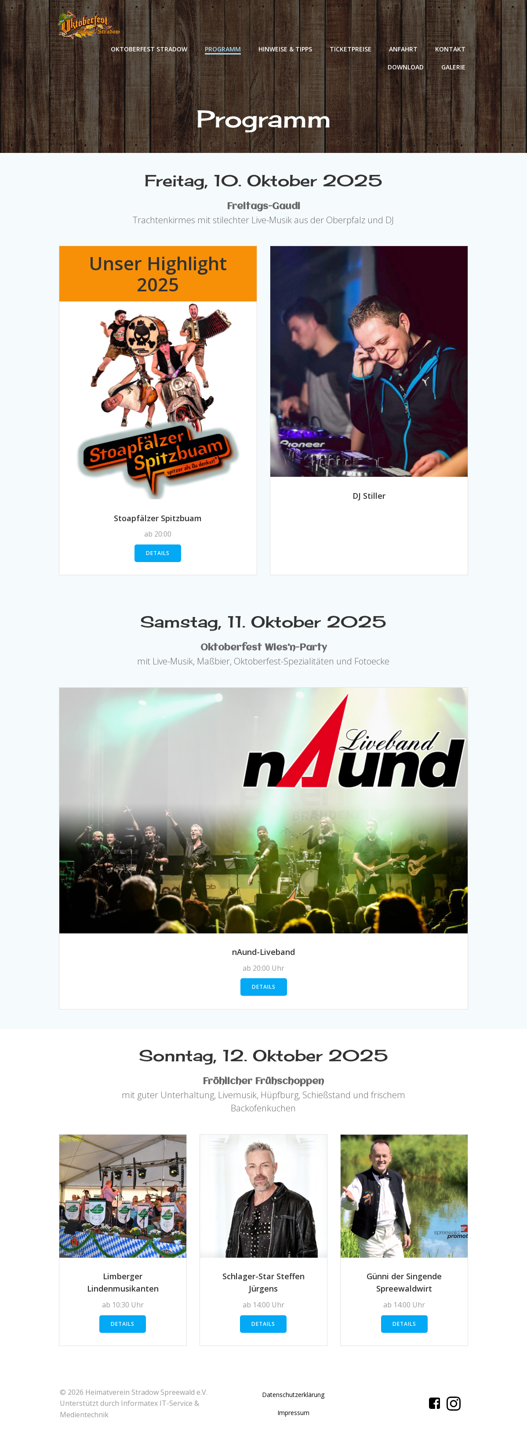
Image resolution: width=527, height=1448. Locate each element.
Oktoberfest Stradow (149, 48)
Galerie (454, 66)
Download (406, 66)
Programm (223, 48)
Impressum (293, 1419)
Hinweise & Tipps (286, 48)
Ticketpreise (351, 48)
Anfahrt (403, 48)
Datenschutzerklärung (293, 1401)
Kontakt (451, 48)
